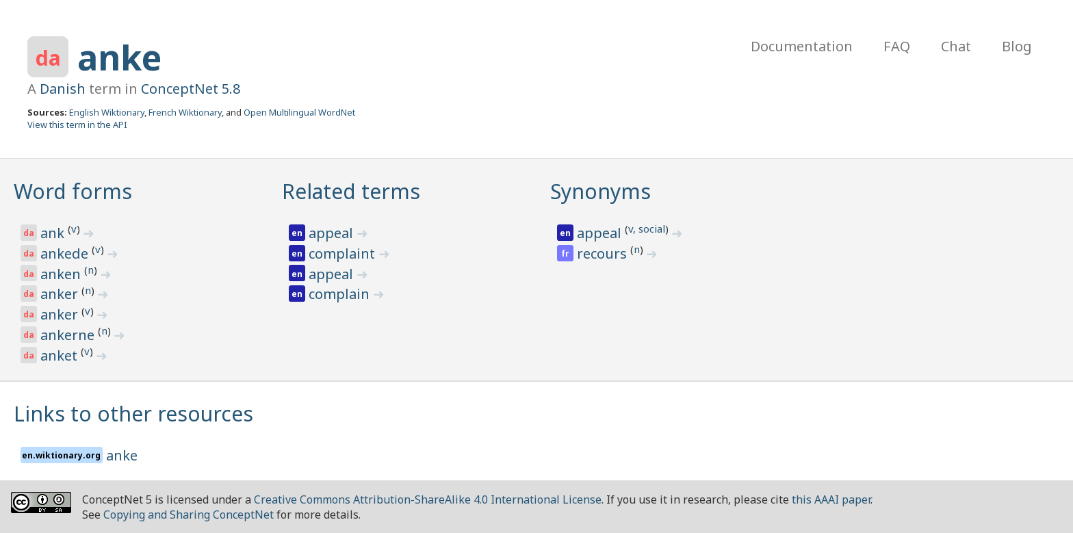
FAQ (896, 46)
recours (603, 253)
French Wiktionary (185, 112)
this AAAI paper (831, 499)
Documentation (802, 46)
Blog (1017, 46)
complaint (343, 253)
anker (60, 294)
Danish (63, 88)
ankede (66, 253)
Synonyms (600, 191)
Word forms (73, 191)
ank (54, 233)
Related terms (351, 191)
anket (60, 355)
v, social (646, 228)
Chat (956, 46)
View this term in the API (77, 124)
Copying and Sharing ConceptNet (188, 514)
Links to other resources (133, 414)
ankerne (69, 335)
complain (341, 294)
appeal (333, 233)
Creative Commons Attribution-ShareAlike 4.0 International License (428, 499)
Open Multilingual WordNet (299, 112)
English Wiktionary (106, 112)
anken (62, 274)
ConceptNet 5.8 (190, 88)
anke (119, 57)
